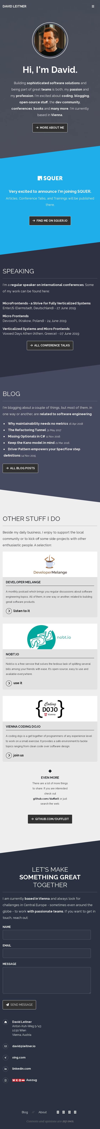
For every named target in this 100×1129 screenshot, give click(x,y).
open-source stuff (33, 102)
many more (59, 108)
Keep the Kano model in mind (31, 443)
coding (67, 96)
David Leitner (14, 6)
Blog (25, 1112)
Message (9, 964)
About (43, 1112)
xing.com (19, 1057)
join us (18, 755)
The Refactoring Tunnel (27, 430)
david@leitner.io (24, 1046)
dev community (67, 102)
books (38, 108)
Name (7, 927)
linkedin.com (21, 1068)
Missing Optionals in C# (26, 436)
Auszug (31, 1080)
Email (7, 945)
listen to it (21, 611)
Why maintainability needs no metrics (38, 423)
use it (17, 683)
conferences (21, 108)
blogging (81, 96)
